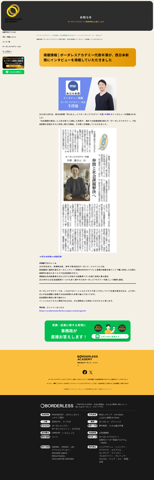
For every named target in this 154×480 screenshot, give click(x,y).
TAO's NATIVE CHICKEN (63, 459)
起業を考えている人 (9, 32)
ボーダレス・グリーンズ (110, 422)
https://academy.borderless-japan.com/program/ (62, 310)
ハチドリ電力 (58, 418)
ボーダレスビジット (61, 429)
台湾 (101, 462)
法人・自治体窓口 (99, 383)
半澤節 (107, 114)
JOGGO (65, 447)
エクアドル (116, 450)
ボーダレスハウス (60, 426)
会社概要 (116, 383)
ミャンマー (120, 447)
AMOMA (55, 447)
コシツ (55, 437)
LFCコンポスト (73, 415)
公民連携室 (104, 433)
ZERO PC (56, 422)
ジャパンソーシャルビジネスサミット (81, 383)
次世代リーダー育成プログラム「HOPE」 (113, 441)
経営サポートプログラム (119, 379)
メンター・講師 (51, 383)
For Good (119, 415)
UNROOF (56, 433)
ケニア (112, 459)
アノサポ (67, 422)
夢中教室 (103, 426)
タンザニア (104, 453)
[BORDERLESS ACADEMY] (13, 13)
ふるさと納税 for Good (109, 418)
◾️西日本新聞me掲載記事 (50, 256)
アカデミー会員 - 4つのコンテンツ (76, 379)
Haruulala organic (59, 453)
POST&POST (58, 415)
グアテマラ (104, 450)
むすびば (76, 429)
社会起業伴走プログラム (102, 379)
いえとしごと (68, 433)
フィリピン (116, 453)
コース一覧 (6, 42)
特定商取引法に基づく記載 (94, 389)
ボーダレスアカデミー (109, 437)
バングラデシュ (106, 447)
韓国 (126, 459)
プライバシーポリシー (77, 389)
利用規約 (66, 389)
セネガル (103, 459)
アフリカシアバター (61, 450)
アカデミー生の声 (63, 383)
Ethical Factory (58, 456)
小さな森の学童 (116, 426)
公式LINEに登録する (110, 336)
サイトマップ (107, 389)
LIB (72, 447)
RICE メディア (105, 415)
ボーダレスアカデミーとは (12, 46)
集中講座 (91, 379)
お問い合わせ (124, 383)
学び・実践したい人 (9, 37)
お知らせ (109, 383)
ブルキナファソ (106, 456)
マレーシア (120, 456)
